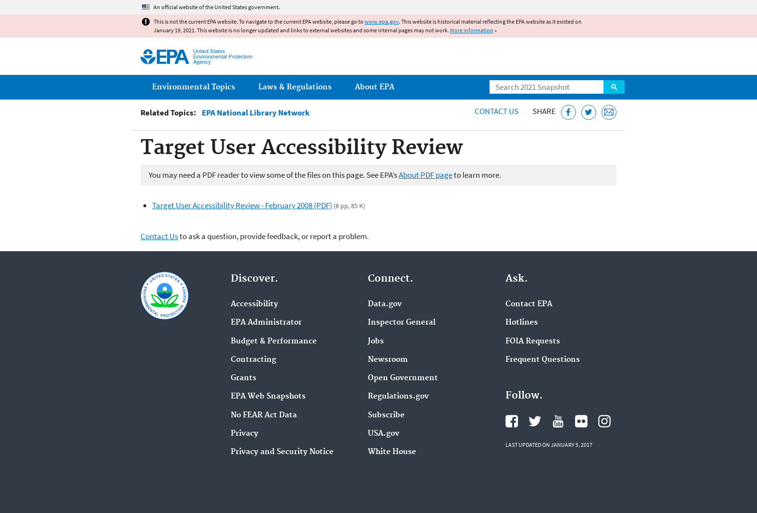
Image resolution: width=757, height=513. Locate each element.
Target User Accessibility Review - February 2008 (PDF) (242, 205)
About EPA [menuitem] (374, 87)
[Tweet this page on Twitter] (588, 112)
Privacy (244, 433)
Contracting (253, 360)
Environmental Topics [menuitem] (193, 87)
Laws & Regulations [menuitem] (295, 87)
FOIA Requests (532, 341)
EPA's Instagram (604, 421)
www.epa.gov (381, 21)
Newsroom (388, 360)
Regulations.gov (398, 396)
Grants (243, 378)
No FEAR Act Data (264, 415)
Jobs (376, 341)
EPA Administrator (266, 322)
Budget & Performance (274, 341)
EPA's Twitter (535, 421)
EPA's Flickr (581, 421)
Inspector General (401, 322)
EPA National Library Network (255, 113)
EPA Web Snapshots (268, 396)
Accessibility (254, 304)
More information (471, 30)
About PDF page (425, 175)
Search (614, 87)
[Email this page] (609, 112)
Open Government (403, 378)
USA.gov (383, 433)
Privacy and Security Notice (282, 452)
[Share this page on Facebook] (568, 112)
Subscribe (386, 415)
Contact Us (497, 111)
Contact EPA (528, 304)
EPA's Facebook (511, 421)
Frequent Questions (542, 360)
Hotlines (521, 322)
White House (392, 452)
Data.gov (385, 304)
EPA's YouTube (558, 421)
